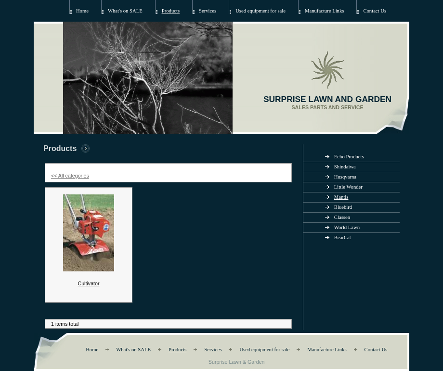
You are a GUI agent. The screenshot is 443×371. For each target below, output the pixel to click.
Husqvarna (345, 176)
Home (82, 10)
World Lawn (347, 227)
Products (171, 10)
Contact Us (374, 10)
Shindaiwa (345, 166)
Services (207, 10)
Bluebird (343, 207)
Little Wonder (348, 187)
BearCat (342, 237)
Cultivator (88, 283)
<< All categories (70, 176)
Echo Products (349, 156)
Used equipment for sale (260, 10)
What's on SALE (125, 10)
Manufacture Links (324, 10)
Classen (342, 217)
